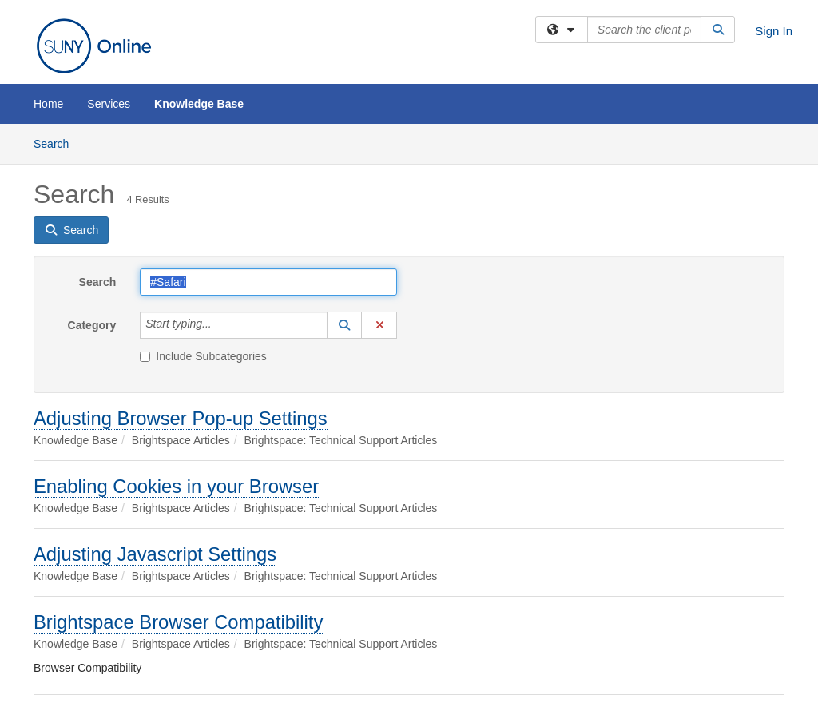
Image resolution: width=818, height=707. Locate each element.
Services (108, 103)
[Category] (220, 325)
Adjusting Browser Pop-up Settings (181, 418)
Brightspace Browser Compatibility (178, 622)
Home (48, 103)
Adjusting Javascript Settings (155, 554)
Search (57, 142)
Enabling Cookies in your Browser (176, 486)
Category (92, 325)
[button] (344, 325)
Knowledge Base (199, 103)
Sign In (773, 31)
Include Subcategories (203, 356)
